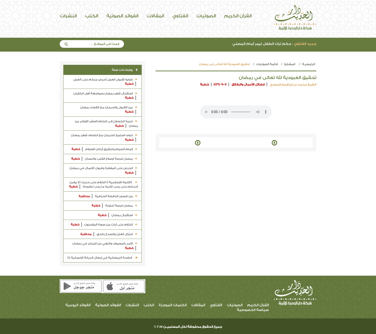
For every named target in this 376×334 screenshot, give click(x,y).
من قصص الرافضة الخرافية (108, 196)
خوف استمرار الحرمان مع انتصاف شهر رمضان (104, 138)
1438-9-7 (220, 84)
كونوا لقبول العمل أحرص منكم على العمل (105, 82)
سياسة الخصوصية (253, 310)
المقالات (155, 15)
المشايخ (289, 64)
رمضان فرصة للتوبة (115, 205)
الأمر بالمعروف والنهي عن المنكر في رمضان (105, 246)
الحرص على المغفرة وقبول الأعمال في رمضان (104, 170)
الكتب (91, 15)
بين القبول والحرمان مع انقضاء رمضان (109, 110)
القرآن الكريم (238, 15)
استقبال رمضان (118, 215)
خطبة (204, 84)
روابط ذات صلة (125, 70)
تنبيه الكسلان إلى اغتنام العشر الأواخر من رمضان (106, 124)
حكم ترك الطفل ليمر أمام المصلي (274, 44)
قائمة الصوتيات (267, 64)
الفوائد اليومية (77, 305)
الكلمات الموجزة (173, 305)
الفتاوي (180, 15)
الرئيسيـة (308, 64)
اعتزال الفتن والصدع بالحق (109, 234)
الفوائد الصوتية (122, 15)
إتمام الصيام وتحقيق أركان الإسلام (104, 149)
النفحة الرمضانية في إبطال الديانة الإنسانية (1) (102, 257)
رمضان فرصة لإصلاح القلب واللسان (104, 159)
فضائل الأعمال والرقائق (248, 84)
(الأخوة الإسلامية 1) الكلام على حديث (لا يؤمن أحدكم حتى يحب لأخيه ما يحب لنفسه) (103, 185)
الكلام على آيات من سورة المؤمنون (104, 224)
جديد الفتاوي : (304, 44)
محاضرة (84, 196)
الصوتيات (206, 15)
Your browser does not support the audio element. (236, 111)
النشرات (68, 15)
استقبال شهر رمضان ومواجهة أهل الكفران (105, 96)
